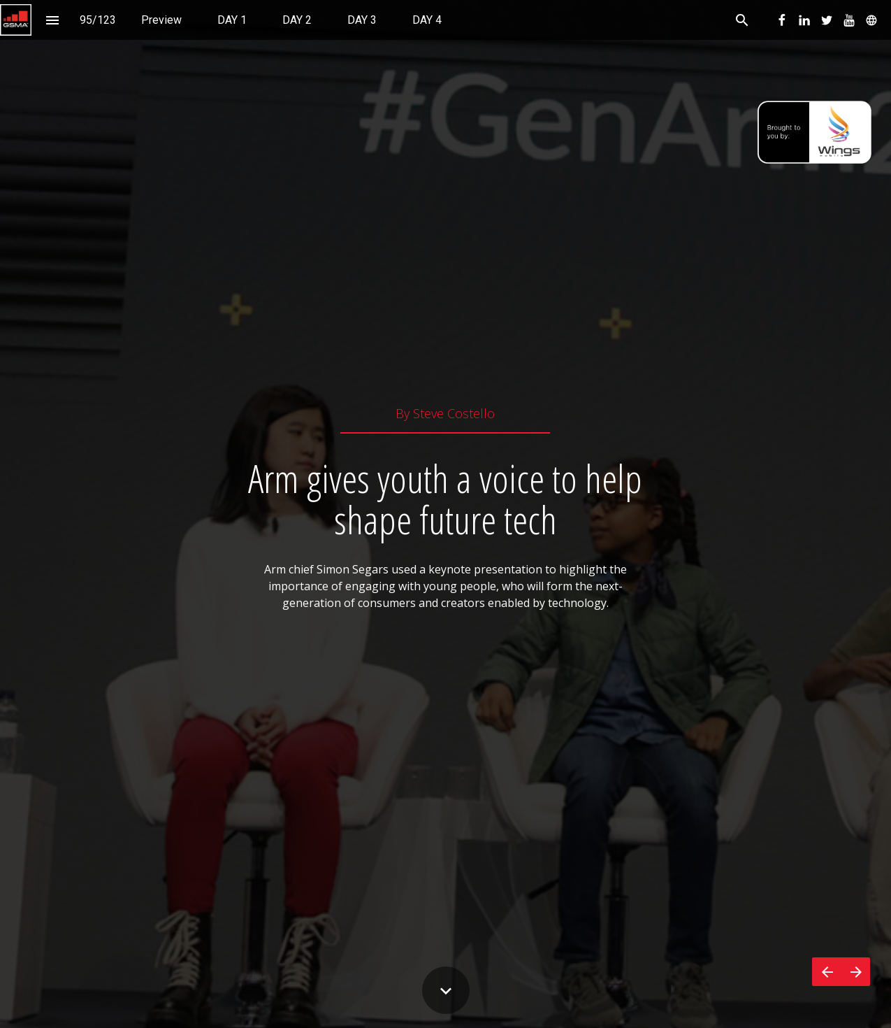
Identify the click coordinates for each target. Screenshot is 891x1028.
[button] (15, 20)
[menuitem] (161, 20)
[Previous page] (826, 971)
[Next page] (855, 971)
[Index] (52, 20)
